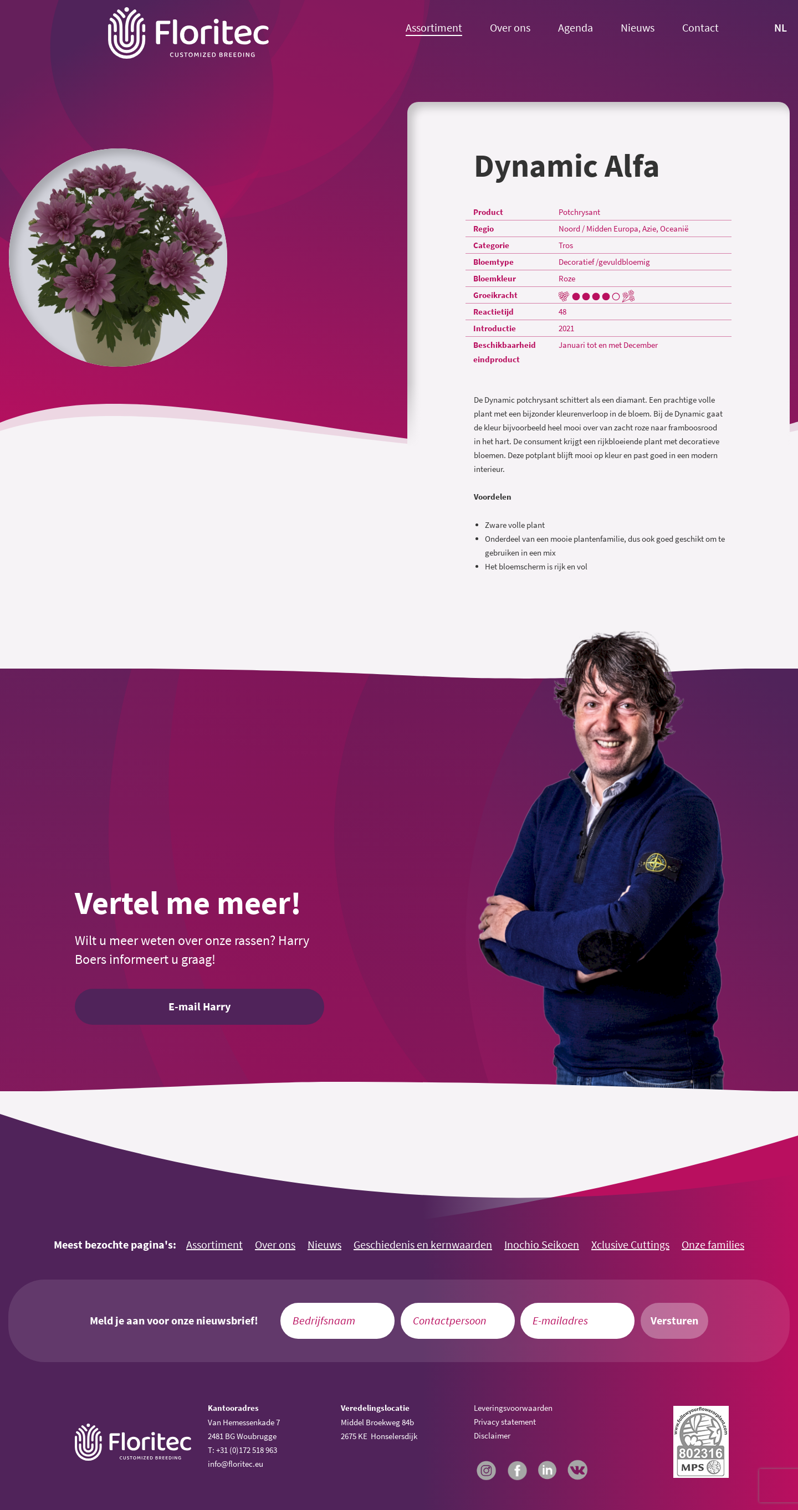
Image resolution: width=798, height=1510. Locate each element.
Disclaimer (492, 1435)
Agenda (575, 28)
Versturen (674, 1320)
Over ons (510, 28)
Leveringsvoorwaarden (513, 1408)
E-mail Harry (199, 1006)
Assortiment (434, 28)
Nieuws (637, 28)
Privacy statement (505, 1421)
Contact (700, 28)
